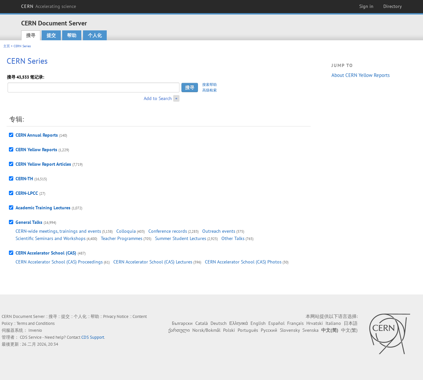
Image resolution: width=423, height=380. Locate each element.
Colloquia (126, 231)
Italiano (333, 323)
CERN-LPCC (27, 193)
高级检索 (209, 90)
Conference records (167, 231)
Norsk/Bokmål (206, 330)
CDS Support (92, 337)
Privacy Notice (116, 316)
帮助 (71, 35)
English (258, 323)
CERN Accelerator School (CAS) (46, 253)
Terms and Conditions (36, 323)
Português (248, 330)
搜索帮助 (209, 84)
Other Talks (233, 238)
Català (201, 323)
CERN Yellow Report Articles (43, 164)
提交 (51, 35)
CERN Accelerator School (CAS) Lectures (152, 262)
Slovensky (290, 330)
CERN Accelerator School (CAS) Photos (243, 262)
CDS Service (31, 337)
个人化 (95, 35)
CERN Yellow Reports (36, 150)
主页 (6, 46)
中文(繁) (349, 330)
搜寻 (30, 35)
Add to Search (158, 98)
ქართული (179, 330)
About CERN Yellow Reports (360, 75)
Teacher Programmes (121, 238)
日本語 (351, 323)
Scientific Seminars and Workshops (51, 238)
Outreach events (218, 231)
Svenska (310, 330)
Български (182, 323)
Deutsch (219, 323)
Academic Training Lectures (43, 208)
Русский (269, 330)
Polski (229, 330)
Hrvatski (314, 323)
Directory (392, 6)
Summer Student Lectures (180, 238)
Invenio (35, 330)
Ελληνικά (238, 323)
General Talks (29, 222)
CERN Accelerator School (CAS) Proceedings (59, 262)
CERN (48, 6)
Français (295, 323)
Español (276, 323)
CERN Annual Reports (37, 135)
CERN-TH (24, 179)
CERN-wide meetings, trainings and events (58, 231)
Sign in (366, 6)
